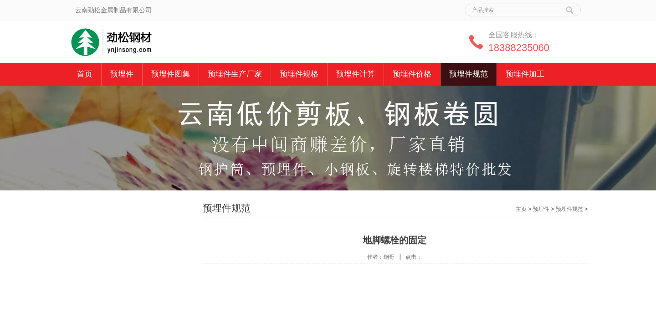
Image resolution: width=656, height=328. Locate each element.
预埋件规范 (468, 74)
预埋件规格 (299, 74)
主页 (521, 209)
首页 (84, 74)
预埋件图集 (170, 74)
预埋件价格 (412, 74)
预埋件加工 (525, 74)
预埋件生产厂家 (235, 74)
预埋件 (121, 74)
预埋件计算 (355, 74)
